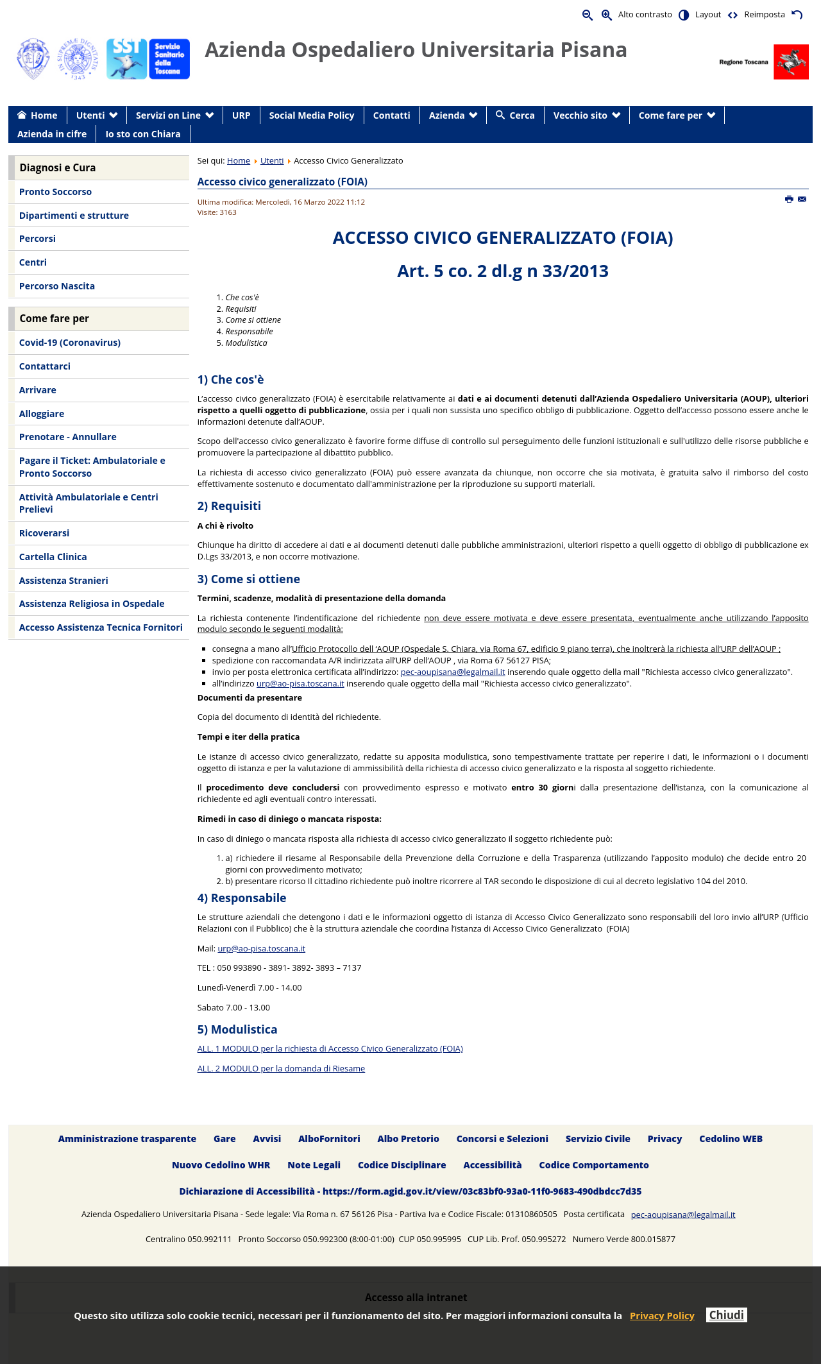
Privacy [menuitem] (665, 1138)
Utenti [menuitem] (90, 115)
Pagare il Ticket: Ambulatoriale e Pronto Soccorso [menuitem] (92, 466)
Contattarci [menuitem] (45, 366)
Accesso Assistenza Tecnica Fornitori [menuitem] (101, 627)
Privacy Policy (662, 1315)
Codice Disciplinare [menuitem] (402, 1165)
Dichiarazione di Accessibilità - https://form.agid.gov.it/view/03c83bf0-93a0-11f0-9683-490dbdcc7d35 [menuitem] (410, 1191)
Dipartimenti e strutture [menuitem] (74, 215)
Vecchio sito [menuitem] (580, 115)
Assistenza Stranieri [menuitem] (63, 580)
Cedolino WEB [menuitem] (731, 1138)
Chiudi (726, 1315)
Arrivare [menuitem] (37, 390)
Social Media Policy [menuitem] (312, 115)
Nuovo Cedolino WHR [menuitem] (221, 1165)
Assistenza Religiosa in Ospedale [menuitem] (92, 603)
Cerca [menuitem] (522, 115)
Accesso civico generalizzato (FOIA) (283, 182)
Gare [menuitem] (225, 1138)
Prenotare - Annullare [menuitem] (68, 437)
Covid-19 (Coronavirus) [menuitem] (70, 342)
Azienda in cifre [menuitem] (52, 134)
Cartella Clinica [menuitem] (53, 556)
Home (238, 160)
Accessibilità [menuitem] (493, 1165)
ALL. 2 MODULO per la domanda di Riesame (282, 1068)
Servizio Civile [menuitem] (598, 1138)
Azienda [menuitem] (447, 115)
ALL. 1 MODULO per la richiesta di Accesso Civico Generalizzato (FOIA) (330, 1048)
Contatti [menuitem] (391, 115)
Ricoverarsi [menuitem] (44, 533)
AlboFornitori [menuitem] (329, 1138)
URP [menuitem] (241, 115)
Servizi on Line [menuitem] (168, 115)
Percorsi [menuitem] (37, 238)
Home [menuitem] (44, 115)
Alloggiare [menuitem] (41, 413)
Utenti (272, 160)
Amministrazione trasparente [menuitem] (127, 1138)
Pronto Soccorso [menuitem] (55, 191)
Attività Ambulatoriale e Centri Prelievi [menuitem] (88, 503)
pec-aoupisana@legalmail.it (453, 672)
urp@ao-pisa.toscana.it (300, 683)
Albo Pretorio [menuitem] (408, 1138)
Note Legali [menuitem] (314, 1165)
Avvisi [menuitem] (267, 1138)
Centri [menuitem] (33, 262)
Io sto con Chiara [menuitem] (142, 134)
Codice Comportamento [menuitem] (594, 1165)
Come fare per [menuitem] (670, 115)
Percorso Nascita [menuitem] (57, 286)
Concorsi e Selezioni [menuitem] (502, 1138)
